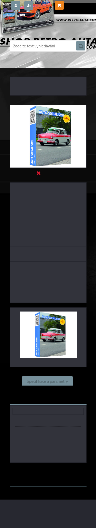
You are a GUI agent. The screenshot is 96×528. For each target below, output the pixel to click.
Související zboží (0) (47, 390)
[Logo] (45, 25)
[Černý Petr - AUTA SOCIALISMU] (48, 107)
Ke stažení (65, 399)
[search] (80, 46)
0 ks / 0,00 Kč (74, 3)
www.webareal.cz (63, 475)
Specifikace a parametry (47, 381)
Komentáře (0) (32, 399)
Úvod (16, 66)
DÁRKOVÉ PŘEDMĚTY (39, 66)
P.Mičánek (68, 470)
